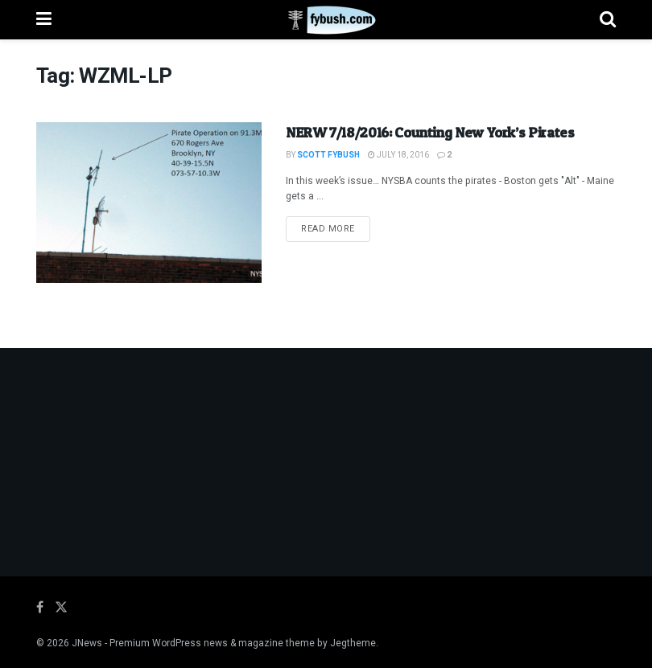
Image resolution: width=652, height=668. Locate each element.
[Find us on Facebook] (39, 607)
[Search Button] (608, 19)
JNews (87, 643)
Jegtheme (353, 643)
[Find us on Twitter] (61, 607)
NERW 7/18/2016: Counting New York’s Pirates (430, 132)
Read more (335, 228)
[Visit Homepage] (325, 20)
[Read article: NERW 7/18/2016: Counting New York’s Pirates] (149, 202)
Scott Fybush (328, 155)
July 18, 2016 (398, 155)
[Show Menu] (44, 19)
